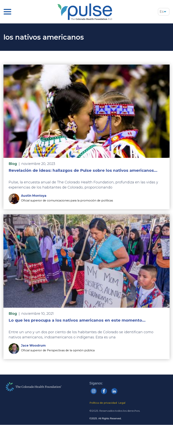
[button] (165, 11)
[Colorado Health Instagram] (93, 391)
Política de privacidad (103, 402)
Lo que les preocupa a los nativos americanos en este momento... (77, 320)
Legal (121, 402)
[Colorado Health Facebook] (104, 391)
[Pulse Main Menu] (7, 11)
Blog (13, 164)
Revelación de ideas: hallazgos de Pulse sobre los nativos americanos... (83, 170)
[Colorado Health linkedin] (114, 391)
